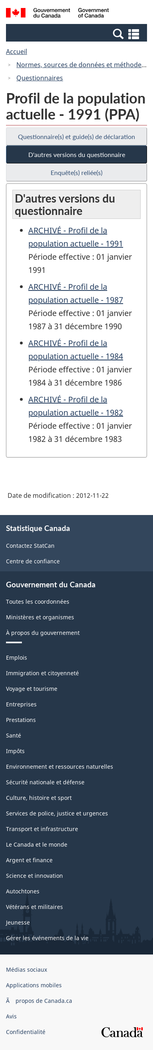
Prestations (21, 720)
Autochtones (22, 891)
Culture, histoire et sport (39, 797)
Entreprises (21, 704)
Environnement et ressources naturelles (59, 766)
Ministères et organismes (40, 617)
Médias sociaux (26, 969)
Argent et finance (29, 860)
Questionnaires (39, 78)
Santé (13, 735)
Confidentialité (25, 1032)
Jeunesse (18, 922)
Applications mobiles (34, 985)
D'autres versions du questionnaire (76, 154)
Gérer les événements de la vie (47, 938)
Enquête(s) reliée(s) (76, 172)
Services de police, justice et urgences (57, 813)
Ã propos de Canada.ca (39, 1000)
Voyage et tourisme (31, 688)
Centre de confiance (33, 561)
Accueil (16, 51)
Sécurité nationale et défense (45, 782)
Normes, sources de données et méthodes (80, 64)
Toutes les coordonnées (37, 601)
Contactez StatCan (30, 545)
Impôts (15, 751)
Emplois (16, 657)
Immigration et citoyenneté (42, 673)
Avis (11, 1016)
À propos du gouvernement (43, 632)
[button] (77, 33)
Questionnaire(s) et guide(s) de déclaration (76, 136)
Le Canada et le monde (36, 844)
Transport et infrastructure (42, 829)
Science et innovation (34, 875)
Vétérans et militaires (34, 907)
